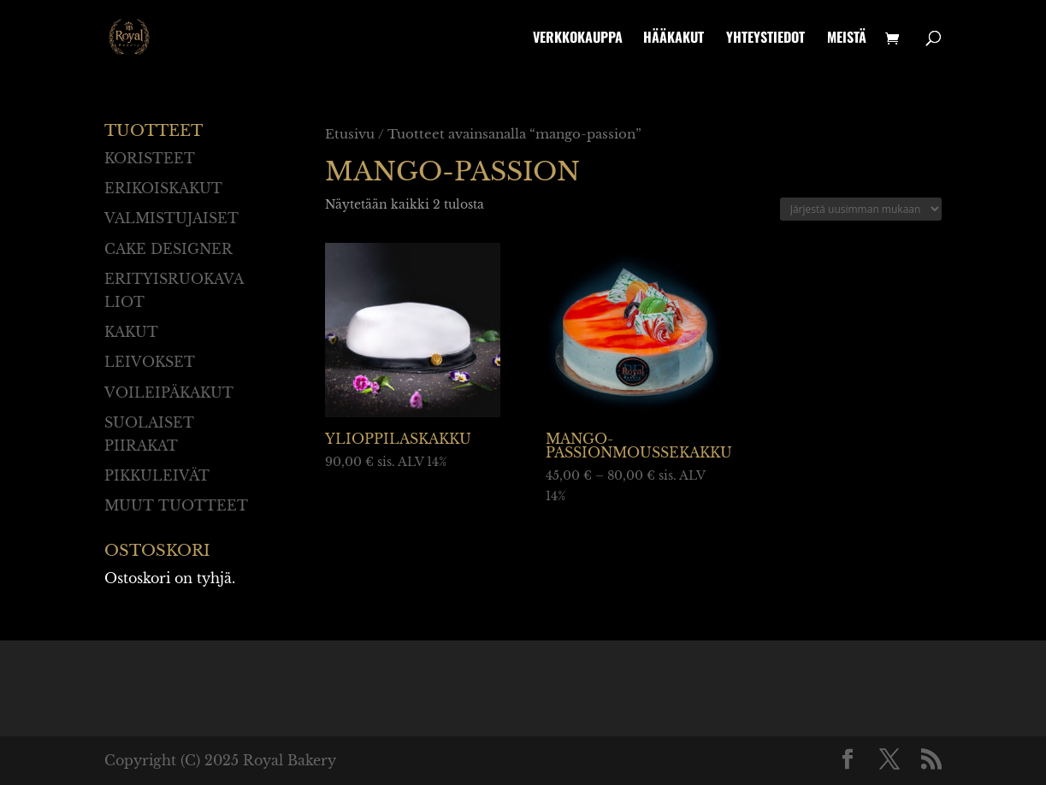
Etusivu (350, 134)
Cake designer (168, 248)
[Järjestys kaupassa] (861, 209)
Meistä (846, 39)
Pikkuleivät (157, 475)
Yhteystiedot (765, 39)
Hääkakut (673, 39)
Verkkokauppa (578, 39)
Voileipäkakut (168, 392)
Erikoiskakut (163, 188)
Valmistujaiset (171, 218)
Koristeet (149, 158)
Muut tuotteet (176, 505)
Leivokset (149, 361)
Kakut (131, 331)
